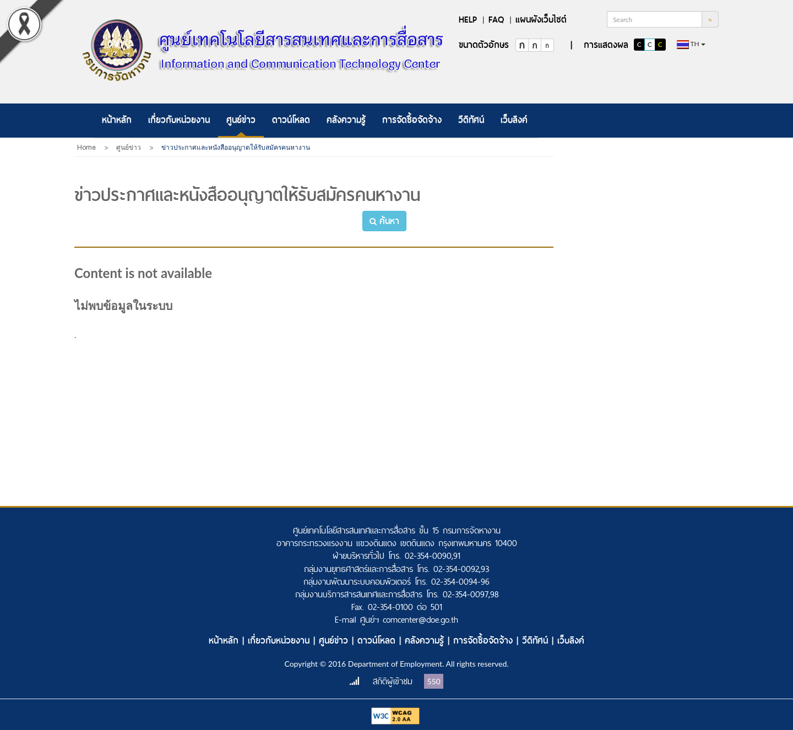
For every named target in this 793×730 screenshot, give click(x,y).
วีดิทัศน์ (471, 119)
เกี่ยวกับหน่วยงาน (179, 119)
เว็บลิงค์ (514, 119)
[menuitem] (117, 120)
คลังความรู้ (346, 119)
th (691, 44)
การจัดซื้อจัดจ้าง (412, 119)
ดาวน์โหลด (291, 119)
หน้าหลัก (117, 119)
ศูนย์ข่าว (241, 119)
